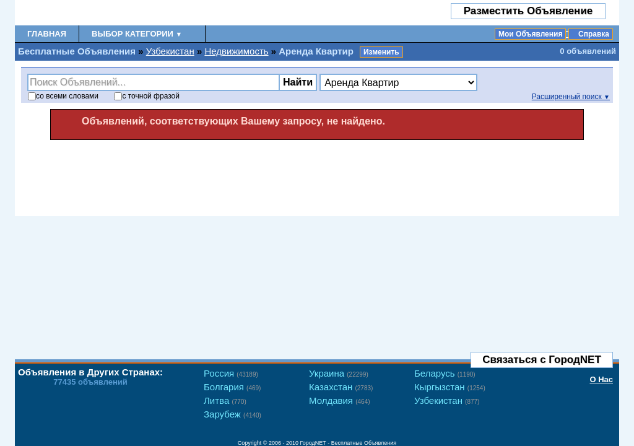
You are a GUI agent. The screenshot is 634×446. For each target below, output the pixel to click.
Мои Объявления (530, 34)
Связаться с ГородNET (541, 359)
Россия (231, 373)
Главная (46, 33)
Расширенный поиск (571, 96)
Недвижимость (236, 51)
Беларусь (445, 373)
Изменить (381, 52)
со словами (63, 96)
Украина (338, 373)
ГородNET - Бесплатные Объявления (348, 443)
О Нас (601, 379)
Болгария (232, 387)
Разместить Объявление (528, 11)
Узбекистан (170, 51)
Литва (225, 400)
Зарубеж (232, 414)
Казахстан (341, 387)
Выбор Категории (137, 33)
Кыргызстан (449, 387)
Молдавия (339, 400)
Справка (593, 34)
